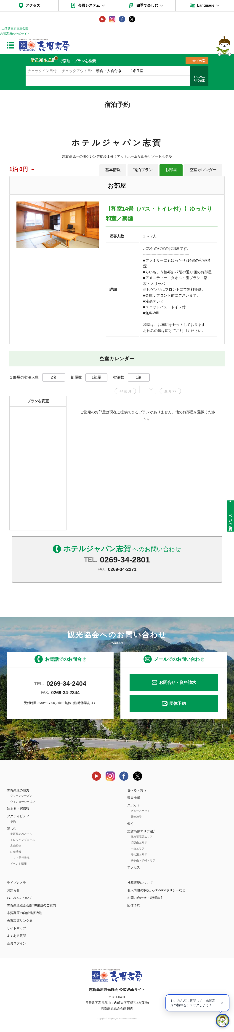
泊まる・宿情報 (18, 808)
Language (205, 5)
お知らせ (13, 890)
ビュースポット (140, 810)
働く (130, 823)
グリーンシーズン (21, 795)
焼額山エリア (139, 842)
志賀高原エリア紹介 (141, 831)
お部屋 (171, 169)
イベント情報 (18, 863)
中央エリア (137, 848)
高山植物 (15, 845)
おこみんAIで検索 (199, 78)
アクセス (33, 5)
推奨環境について (140, 882)
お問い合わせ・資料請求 (144, 898)
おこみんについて (19, 898)
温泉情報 (133, 798)
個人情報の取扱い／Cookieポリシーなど (156, 890)
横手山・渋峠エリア (143, 860)
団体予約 (177, 703)
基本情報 (113, 169)
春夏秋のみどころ (21, 834)
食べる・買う (136, 790)
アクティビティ (18, 816)
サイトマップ (16, 928)
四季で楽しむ (147, 5)
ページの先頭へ (230, 520)
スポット (133, 805)
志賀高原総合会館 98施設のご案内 (31, 905)
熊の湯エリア (139, 854)
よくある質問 (16, 936)
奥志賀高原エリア (142, 836)
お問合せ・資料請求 (177, 682)
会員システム (89, 5)
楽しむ (11, 828)
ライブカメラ (16, 882)
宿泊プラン (143, 169)
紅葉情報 (15, 851)
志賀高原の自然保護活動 (24, 913)
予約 (13, 821)
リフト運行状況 (19, 857)
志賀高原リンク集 (19, 920)
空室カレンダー (203, 169)
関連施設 (136, 816)
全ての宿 (198, 61)
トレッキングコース (22, 839)
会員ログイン (16, 943)
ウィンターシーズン (22, 801)
